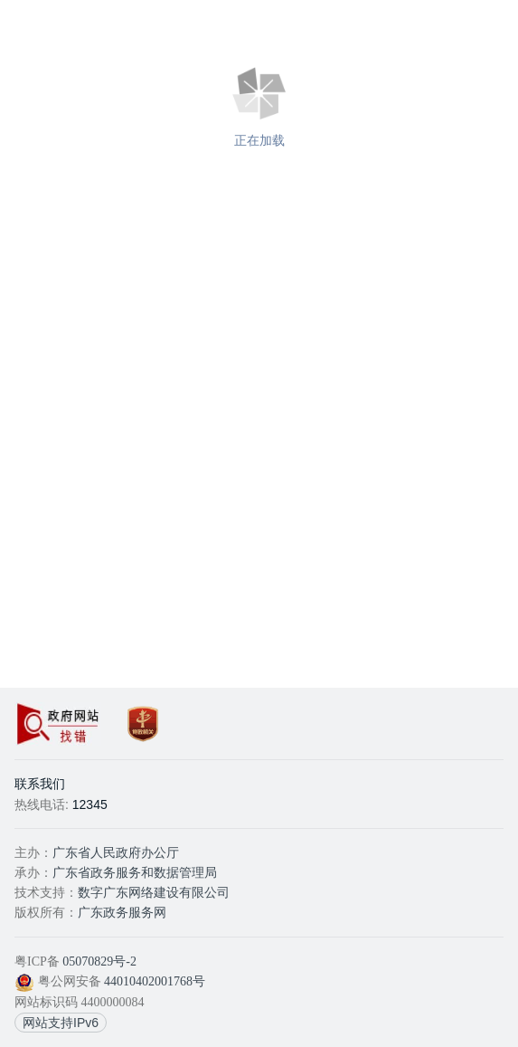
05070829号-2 (99, 961)
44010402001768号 (154, 981)
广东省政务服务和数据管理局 (134, 873)
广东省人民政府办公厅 (115, 853)
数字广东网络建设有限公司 (154, 892)
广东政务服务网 (122, 912)
